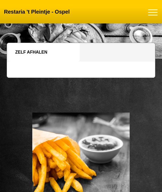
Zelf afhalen (31, 52)
